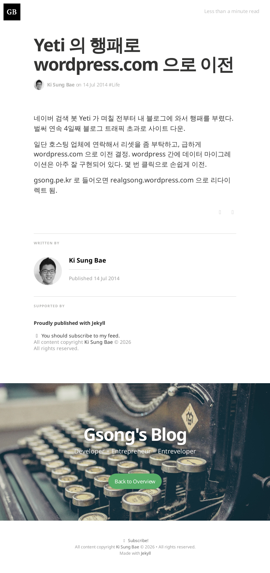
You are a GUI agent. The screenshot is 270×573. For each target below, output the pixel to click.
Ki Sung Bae (98, 342)
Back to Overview (135, 481)
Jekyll (98, 323)
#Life (114, 84)
